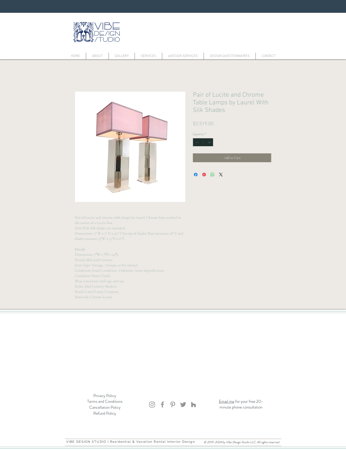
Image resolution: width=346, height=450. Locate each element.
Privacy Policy (104, 396)
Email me (226, 401)
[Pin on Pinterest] (204, 174)
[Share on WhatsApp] (212, 174)
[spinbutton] (203, 142)
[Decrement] (196, 142)
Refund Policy (104, 413)
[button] (122, 56)
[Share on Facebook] (195, 174)
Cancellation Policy (104, 407)
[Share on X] (221, 174)
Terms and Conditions (104, 401)
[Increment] (209, 142)
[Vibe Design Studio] (152, 405)
